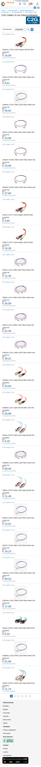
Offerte (5, 723)
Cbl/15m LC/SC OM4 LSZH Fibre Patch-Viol (18, 573)
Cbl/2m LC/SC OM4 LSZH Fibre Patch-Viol (18, 518)
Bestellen (6, 706)
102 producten (7, 29)
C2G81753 (5, 327)
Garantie (6, 716)
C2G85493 (5, 245)
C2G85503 (5, 410)
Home (3, 10)
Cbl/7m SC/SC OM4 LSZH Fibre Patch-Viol (18, 132)
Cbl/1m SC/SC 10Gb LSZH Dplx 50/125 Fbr (18, 628)
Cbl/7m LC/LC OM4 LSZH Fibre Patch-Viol (18, 325)
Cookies (5, 752)
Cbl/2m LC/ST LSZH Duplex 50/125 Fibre (17, 242)
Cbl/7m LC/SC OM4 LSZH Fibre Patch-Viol (18, 545)
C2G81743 (5, 135)
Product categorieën (9, 730)
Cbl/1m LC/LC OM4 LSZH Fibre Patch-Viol (18, 270)
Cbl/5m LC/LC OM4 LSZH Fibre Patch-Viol (18, 297)
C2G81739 (5, 80)
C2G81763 (5, 548)
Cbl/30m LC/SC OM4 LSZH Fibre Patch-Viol (18, 655)
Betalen (5, 709)
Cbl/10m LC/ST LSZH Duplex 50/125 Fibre (18, 49)
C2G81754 (5, 355)
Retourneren (7, 720)
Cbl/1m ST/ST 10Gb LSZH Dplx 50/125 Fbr (18, 435)
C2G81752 (5, 300)
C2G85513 (5, 630)
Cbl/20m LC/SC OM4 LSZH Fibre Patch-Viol (18, 600)
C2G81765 (5, 575)
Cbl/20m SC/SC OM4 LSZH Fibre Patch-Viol (18, 187)
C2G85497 (5, 52)
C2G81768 (5, 107)
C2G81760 (5, 520)
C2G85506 (5, 493)
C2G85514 (5, 686)
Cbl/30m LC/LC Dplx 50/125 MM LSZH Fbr (18, 408)
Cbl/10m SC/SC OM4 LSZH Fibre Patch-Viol (18, 160)
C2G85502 (5, 383)
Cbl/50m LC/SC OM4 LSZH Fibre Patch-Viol (18, 105)
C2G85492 (5, 217)
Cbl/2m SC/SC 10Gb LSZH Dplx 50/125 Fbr (18, 683)
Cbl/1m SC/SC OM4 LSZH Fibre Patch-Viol (18, 77)
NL (35, 7)
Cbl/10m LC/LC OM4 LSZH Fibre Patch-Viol (18, 352)
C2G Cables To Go (31, 12)
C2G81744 (5, 162)
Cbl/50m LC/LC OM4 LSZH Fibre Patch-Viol (18, 463)
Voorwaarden (7, 755)
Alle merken (7, 733)
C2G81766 (5, 603)
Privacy (5, 748)
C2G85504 (5, 438)
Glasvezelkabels (17, 12)
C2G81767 (5, 658)
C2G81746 (5, 190)
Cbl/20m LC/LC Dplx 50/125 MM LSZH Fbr (18, 380)
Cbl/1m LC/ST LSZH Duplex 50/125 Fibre (17, 215)
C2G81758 (5, 465)
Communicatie (12, 10)
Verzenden (6, 713)
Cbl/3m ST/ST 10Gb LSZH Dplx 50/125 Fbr (18, 490)
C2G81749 (5, 272)
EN (38, 7)
